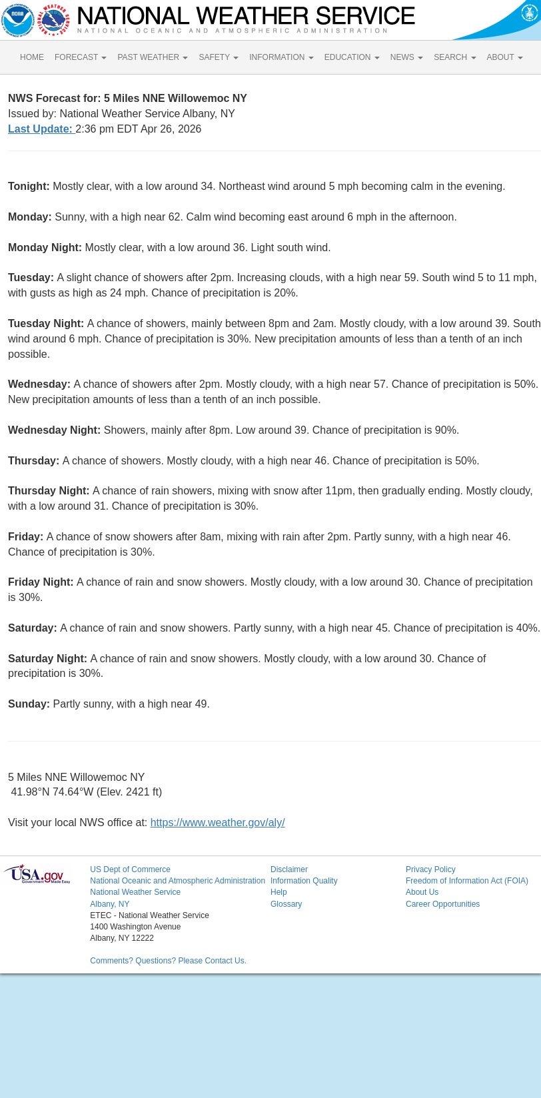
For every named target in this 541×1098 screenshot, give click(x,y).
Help (278, 892)
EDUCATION (352, 57)
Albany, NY (109, 904)
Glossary (286, 904)
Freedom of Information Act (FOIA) (467, 880)
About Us (422, 892)
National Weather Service (135, 892)
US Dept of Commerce (130, 869)
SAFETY (219, 57)
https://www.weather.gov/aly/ (218, 822)
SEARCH (455, 57)
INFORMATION (281, 57)
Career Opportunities (443, 904)
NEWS (406, 57)
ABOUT (505, 57)
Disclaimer (289, 869)
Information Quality (304, 880)
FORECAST (81, 57)
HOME (32, 57)
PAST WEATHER (152, 57)
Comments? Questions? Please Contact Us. (168, 960)
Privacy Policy (431, 869)
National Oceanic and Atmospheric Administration (177, 880)
